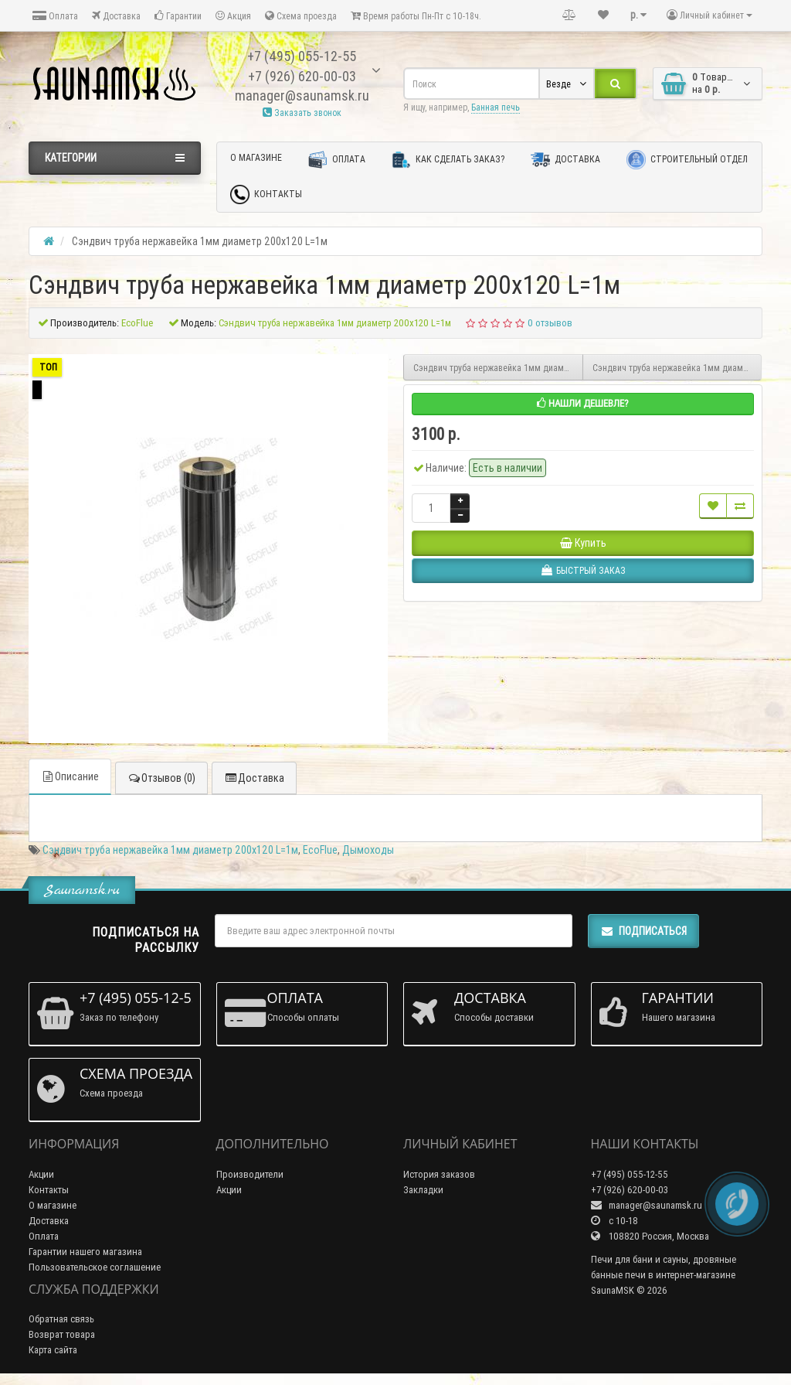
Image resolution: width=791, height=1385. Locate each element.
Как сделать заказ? (448, 159)
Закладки (423, 1189)
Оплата (55, 16)
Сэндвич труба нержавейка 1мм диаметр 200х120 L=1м (170, 850)
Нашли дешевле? (583, 403)
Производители (249, 1174)
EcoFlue (320, 850)
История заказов (439, 1174)
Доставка (116, 16)
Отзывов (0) (161, 778)
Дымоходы (368, 850)
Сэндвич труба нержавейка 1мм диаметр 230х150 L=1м (677, 368)
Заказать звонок (302, 112)
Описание (70, 776)
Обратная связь (61, 1318)
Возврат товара (62, 1334)
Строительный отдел (687, 159)
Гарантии (178, 16)
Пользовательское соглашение (95, 1267)
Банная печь (495, 107)
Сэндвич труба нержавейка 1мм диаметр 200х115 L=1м (498, 368)
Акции (41, 1174)
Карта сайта (53, 1349)
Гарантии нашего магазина (85, 1251)
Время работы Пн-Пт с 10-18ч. (416, 16)
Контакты (266, 194)
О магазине (256, 157)
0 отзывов (550, 322)
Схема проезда (301, 16)
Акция (233, 16)
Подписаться (643, 931)
